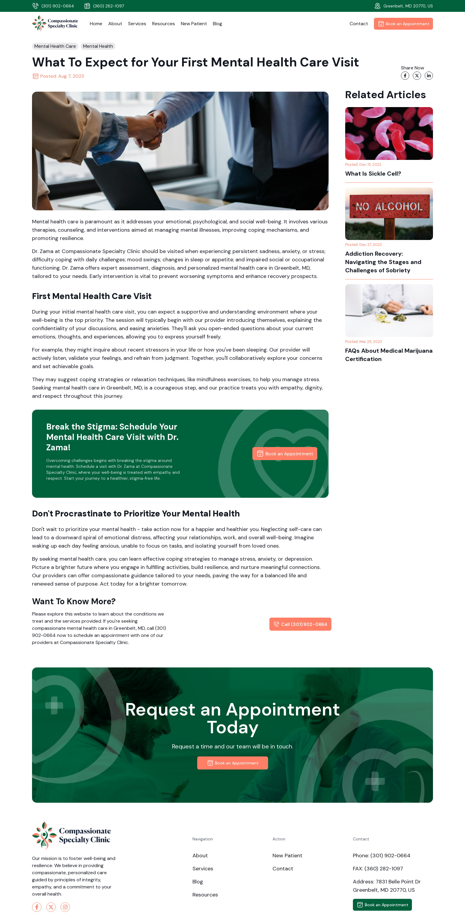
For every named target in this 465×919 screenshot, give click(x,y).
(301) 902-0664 (53, 5)
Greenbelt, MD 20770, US (403, 5)
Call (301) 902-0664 (300, 624)
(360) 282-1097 (104, 5)
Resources (163, 23)
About (115, 23)
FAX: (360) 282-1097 (378, 868)
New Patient (194, 23)
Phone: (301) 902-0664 (381, 855)
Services (137, 23)
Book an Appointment (403, 23)
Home (96, 23)
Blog (217, 23)
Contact (359, 23)
